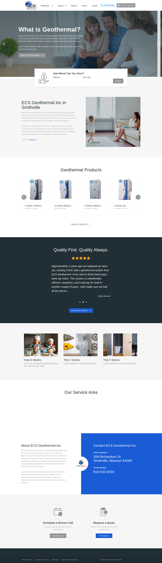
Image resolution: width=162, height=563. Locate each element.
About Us (74, 6)
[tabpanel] (81, 44)
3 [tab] (86, 302)
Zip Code (87, 77)
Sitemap (55, 560)
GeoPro (84, 6)
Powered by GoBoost (69, 560)
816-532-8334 (104, 472)
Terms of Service (42, 560)
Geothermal (45, 6)
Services (61, 6)
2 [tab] (83, 302)
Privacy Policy (27, 560)
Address (56, 77)
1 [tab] (80, 302)
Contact (94, 6)
